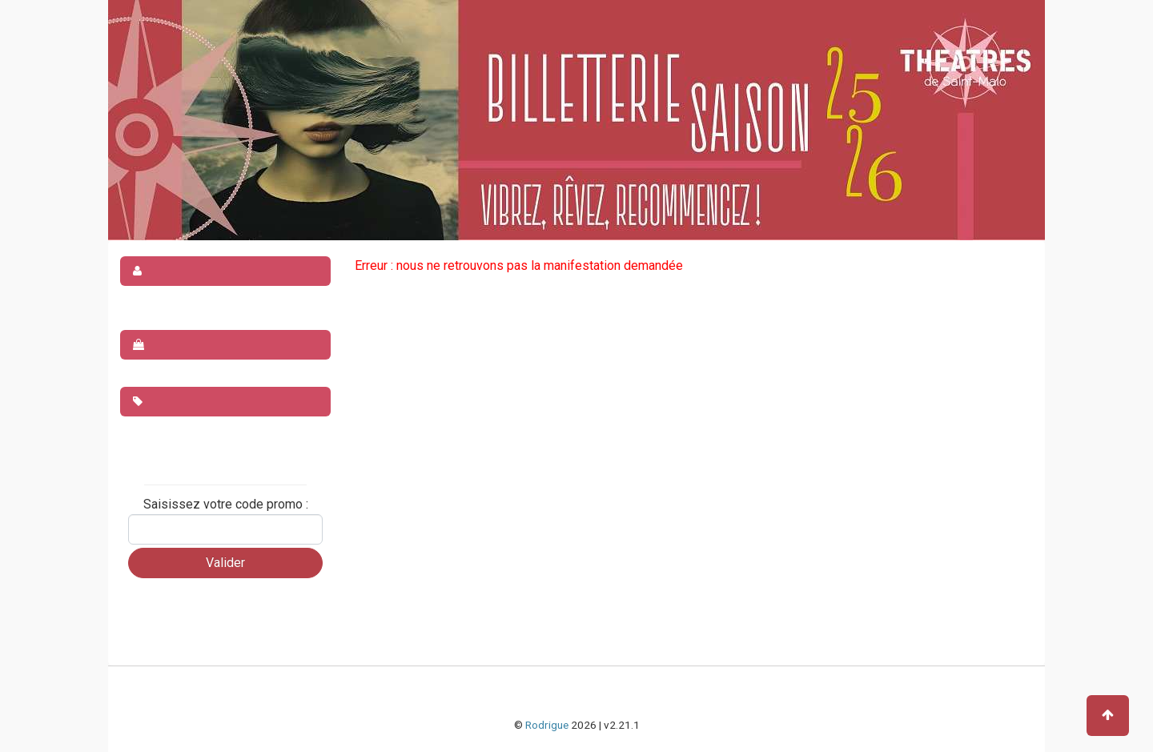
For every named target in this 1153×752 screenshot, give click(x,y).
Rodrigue (546, 724)
